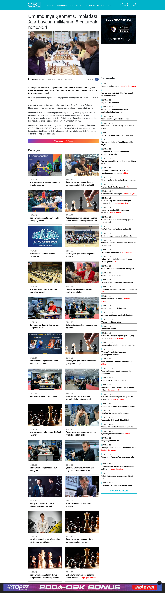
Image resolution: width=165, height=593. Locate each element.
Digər (109, 5)
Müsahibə (50, 5)
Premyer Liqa (81, 5)
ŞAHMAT (34, 80)
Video (72, 5)
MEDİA (92, 5)
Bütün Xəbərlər (119, 491)
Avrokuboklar (62, 5)
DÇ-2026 (100, 5)
